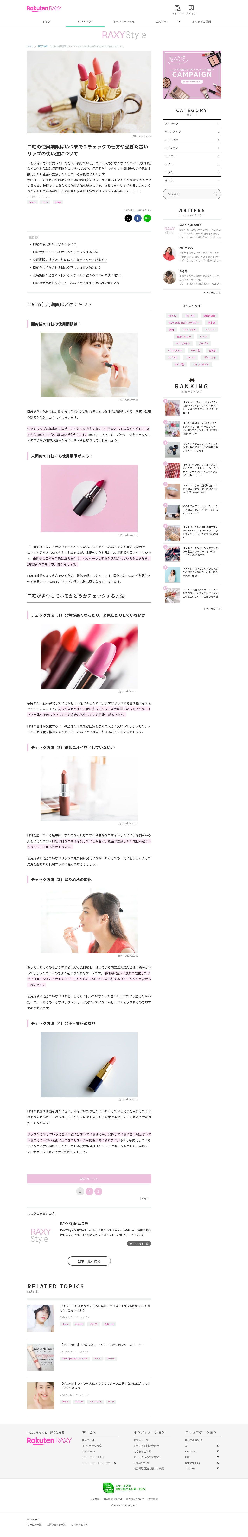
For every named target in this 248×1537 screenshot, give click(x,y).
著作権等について (135, 1499)
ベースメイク (43, 197)
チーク (97, 1358)
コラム (169, 172)
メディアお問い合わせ (146, 1445)
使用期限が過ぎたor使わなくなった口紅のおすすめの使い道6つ (77, 275)
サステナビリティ (80, 1524)
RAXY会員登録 (193, 1440)
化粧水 (212, 350)
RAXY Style (85, 21)
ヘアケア (170, 156)
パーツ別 (195, 350)
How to (32, 202)
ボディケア (171, 148)
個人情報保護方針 (113, 1499)
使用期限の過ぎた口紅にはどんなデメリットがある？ (70, 259)
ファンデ (190, 357)
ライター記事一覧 (139, 1243)
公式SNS (161, 21)
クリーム (111, 1358)
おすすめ (79, 1324)
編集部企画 (209, 315)
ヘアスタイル (183, 343)
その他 (169, 180)
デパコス (172, 357)
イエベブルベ (95, 1401)
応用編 (58, 202)
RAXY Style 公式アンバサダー (75, 1358)
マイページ (88, 1451)
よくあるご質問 (201, 21)
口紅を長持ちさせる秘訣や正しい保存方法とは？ (67, 267)
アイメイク (171, 140)
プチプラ (94, 1324)
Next (144, 1198)
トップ (46, 21)
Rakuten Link (192, 1462)
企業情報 (95, 1499)
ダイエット (210, 357)
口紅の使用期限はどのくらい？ (54, 244)
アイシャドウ (189, 329)
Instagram (190, 1451)
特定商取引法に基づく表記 (149, 1468)
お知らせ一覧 (141, 1440)
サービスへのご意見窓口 (147, 1457)
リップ (45, 202)
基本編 (211, 322)
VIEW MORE (212, 293)
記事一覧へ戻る (89, 1261)
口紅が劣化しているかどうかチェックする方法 (65, 252)
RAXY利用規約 (142, 1462)
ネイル (169, 164)
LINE (188, 1457)
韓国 (171, 329)
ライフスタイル (201, 364)
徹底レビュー (184, 336)
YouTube (190, 1468)
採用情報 (153, 1499)
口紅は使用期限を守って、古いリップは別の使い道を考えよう (76, 283)
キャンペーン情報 (124, 21)
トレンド (210, 329)
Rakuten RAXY (44, 9)
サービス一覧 (34, 1524)
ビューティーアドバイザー (97, 1462)
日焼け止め (109, 1324)
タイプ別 (179, 364)
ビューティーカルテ (93, 1457)
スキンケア (171, 123)
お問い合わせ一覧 (56, 1524)
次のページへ (89, 1179)
